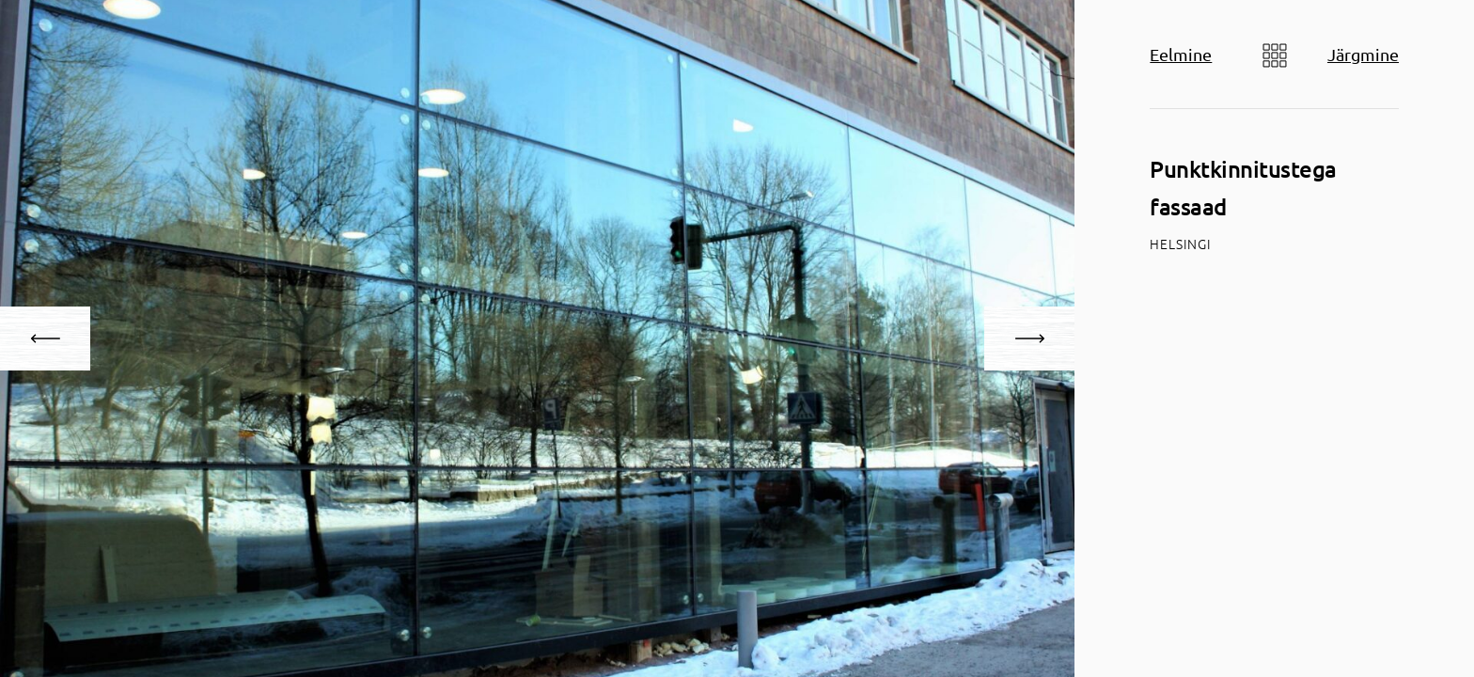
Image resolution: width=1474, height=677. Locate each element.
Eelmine (1181, 54)
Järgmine (1363, 54)
